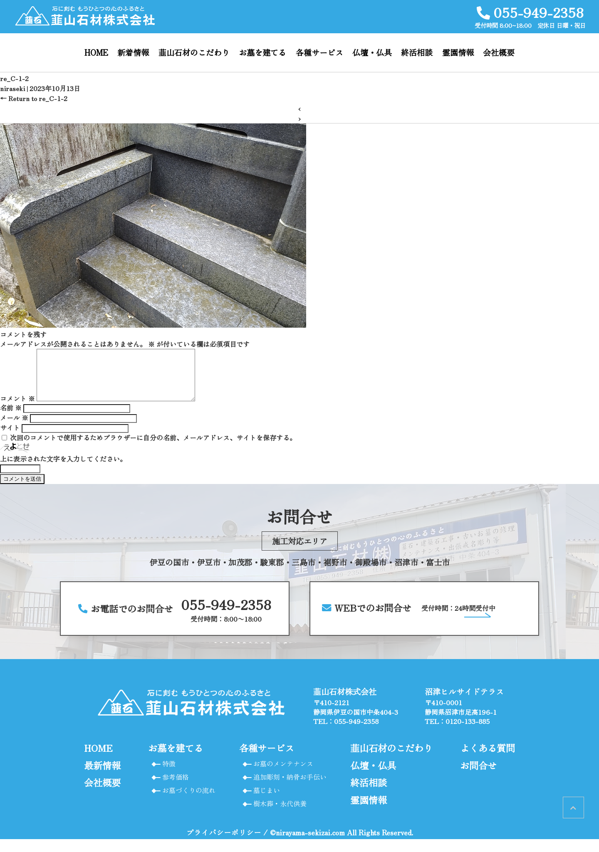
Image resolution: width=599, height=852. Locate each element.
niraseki (12, 88)
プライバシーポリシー (223, 845)
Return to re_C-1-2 (33, 98)
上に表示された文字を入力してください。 (63, 469)
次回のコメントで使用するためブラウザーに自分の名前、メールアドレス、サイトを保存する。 (153, 447)
